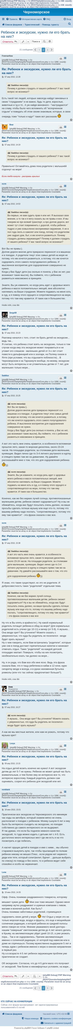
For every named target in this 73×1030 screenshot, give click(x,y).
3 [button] (47, 49)
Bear (11, 125)
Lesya (12, 743)
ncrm (4, 184)
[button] (35, 50)
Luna (4, 872)
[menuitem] (11, 19)
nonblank (6, 790)
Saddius (5, 376)
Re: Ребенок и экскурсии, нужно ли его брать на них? (36, 71)
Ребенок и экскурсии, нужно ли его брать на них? (35, 34)
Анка (10, 687)
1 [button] (39, 49)
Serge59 (13, 313)
